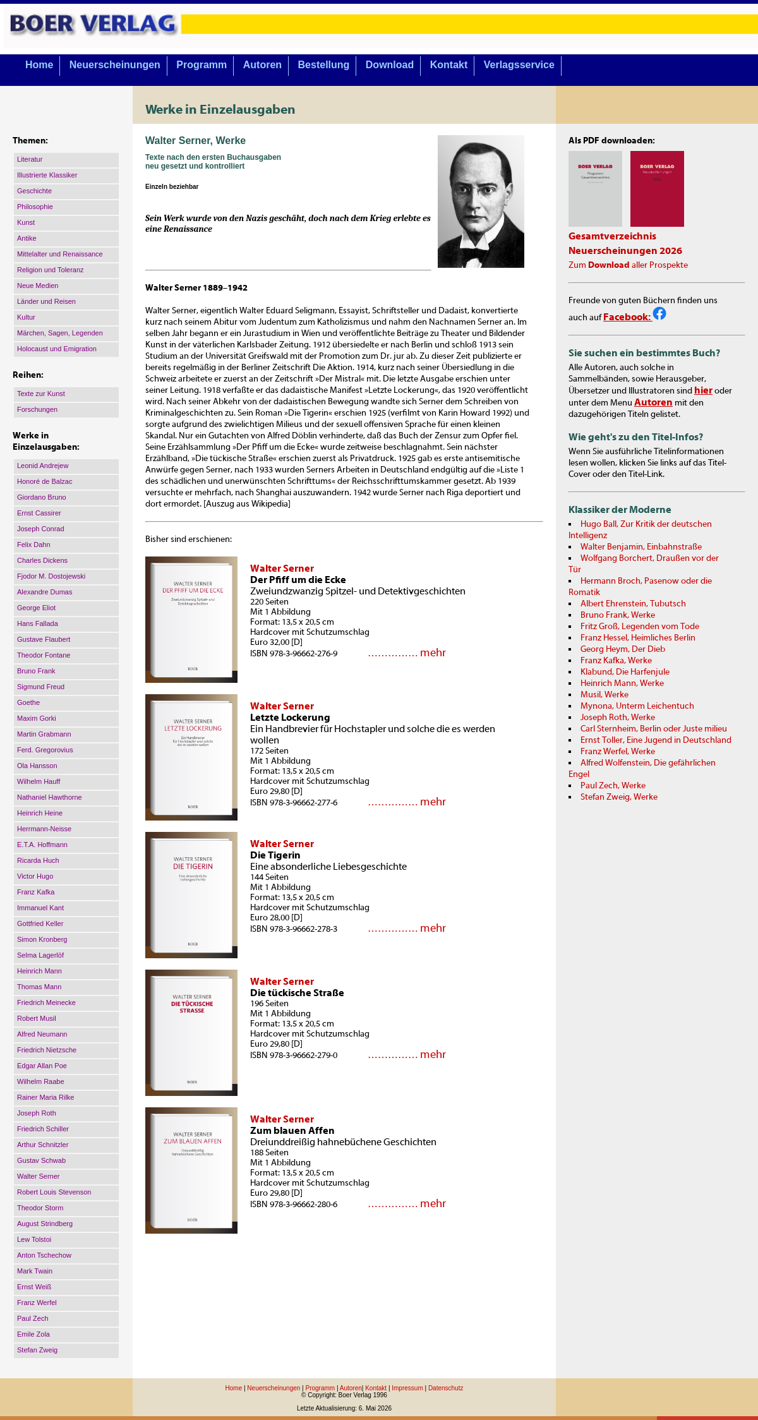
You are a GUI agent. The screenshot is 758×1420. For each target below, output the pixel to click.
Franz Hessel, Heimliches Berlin (638, 638)
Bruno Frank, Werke (618, 615)
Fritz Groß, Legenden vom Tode (640, 627)
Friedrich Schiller (43, 1129)
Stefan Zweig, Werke (619, 797)
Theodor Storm (40, 1208)
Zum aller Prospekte (628, 265)
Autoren (262, 64)
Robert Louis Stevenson (54, 1192)
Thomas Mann (39, 986)
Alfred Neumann (42, 1034)
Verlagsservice (519, 64)
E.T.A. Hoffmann (42, 844)
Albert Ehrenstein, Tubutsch (633, 604)
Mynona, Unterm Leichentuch (637, 706)
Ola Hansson (37, 765)
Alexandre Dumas (44, 592)
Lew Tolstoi (34, 1239)
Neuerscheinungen (114, 64)
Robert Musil (36, 1018)
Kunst (26, 222)
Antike (27, 238)
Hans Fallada (37, 623)
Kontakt (449, 64)
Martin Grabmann (44, 734)
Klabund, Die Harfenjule (625, 672)
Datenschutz (446, 1388)
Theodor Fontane (43, 655)
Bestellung (324, 64)
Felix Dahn (34, 544)
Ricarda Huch (38, 860)
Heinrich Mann (39, 971)
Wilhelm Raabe (40, 1081)
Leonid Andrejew (42, 465)
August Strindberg (45, 1223)
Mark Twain (34, 1271)
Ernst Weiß (34, 1287)
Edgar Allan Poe (42, 1065)
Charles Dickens (42, 560)
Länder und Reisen (46, 301)
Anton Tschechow (44, 1255)
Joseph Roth (36, 1113)
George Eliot (36, 607)
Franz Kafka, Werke (616, 661)
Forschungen (37, 409)
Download (390, 64)
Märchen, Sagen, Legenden (60, 333)
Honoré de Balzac (44, 481)
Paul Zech (33, 1318)
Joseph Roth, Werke (618, 718)
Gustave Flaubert (43, 639)
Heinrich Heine (40, 813)
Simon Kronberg (42, 939)
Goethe (28, 702)
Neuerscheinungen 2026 (625, 250)
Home (39, 64)
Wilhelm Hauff (38, 781)
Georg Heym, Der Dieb (623, 649)
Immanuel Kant (40, 908)
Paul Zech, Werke (613, 786)
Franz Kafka (35, 892)
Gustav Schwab (41, 1160)
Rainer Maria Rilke (45, 1097)
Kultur (26, 317)
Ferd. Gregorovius (45, 750)
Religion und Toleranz (50, 270)
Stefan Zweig (37, 1350)
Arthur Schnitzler (42, 1144)
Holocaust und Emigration (57, 348)
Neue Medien (37, 285)
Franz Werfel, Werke (618, 752)
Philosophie (35, 206)
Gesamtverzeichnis (612, 236)
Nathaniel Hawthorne (49, 797)
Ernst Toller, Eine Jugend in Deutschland (656, 740)
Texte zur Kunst (41, 393)
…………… (391, 653)
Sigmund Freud (40, 686)
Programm (201, 64)
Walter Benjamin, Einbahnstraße (641, 547)
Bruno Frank (36, 671)
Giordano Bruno (41, 497)
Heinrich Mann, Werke (622, 683)
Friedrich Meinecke (46, 1002)
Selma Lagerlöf (40, 955)
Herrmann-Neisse (44, 829)
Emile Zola (33, 1334)
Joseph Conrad (40, 528)
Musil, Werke (605, 695)
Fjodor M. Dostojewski (51, 576)
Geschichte (34, 191)
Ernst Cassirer (39, 513)
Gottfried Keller (40, 923)
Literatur (29, 159)
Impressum (407, 1388)
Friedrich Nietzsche (46, 1050)
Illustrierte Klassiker (47, 175)
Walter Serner (38, 1176)
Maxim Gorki (36, 718)
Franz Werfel (37, 1302)
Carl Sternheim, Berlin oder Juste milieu (654, 729)
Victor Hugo (35, 876)
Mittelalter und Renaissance (60, 254)
